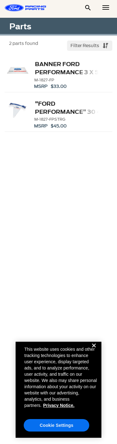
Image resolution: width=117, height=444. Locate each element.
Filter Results (85, 45)
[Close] (94, 353)
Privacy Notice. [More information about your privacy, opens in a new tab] (58, 407)
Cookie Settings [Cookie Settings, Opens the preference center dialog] (56, 427)
